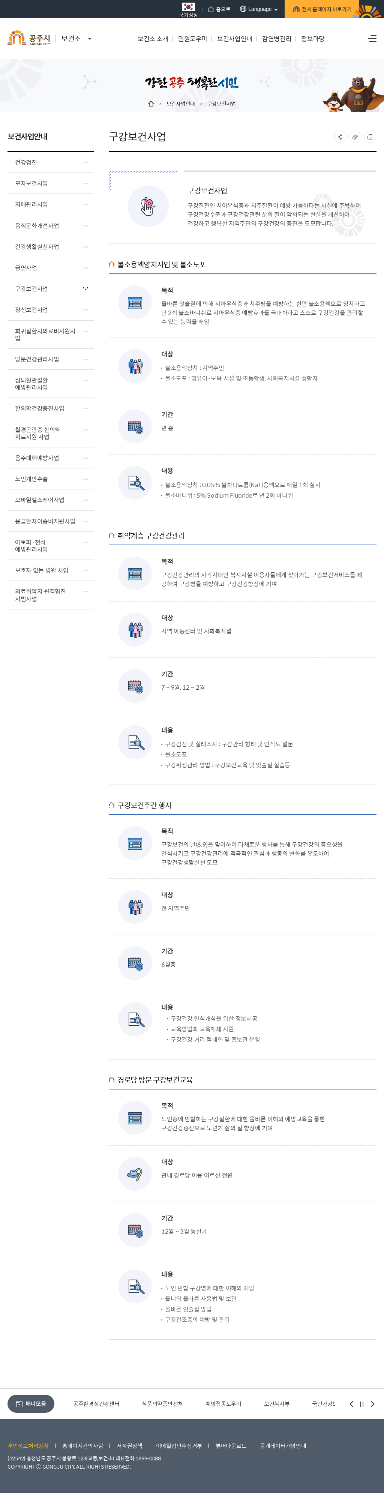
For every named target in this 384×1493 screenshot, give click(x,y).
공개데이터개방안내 (283, 1445)
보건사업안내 (180, 103)
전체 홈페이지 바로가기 (316, 10)
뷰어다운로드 (231, 1445)
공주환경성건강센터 (96, 1403)
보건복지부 (277, 1403)
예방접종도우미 (224, 1403)
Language (244, 9)
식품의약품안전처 (162, 1403)
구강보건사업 (221, 103)
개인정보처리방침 (28, 1445)
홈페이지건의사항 (83, 1445)
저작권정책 (129, 1445)
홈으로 (207, 9)
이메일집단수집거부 (179, 1445)
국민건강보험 (327, 1403)
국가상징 (177, 10)
